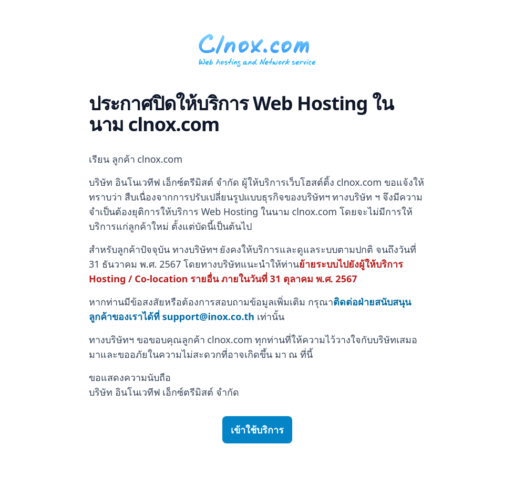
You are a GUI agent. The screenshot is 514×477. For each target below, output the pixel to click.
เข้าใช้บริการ (257, 429)
